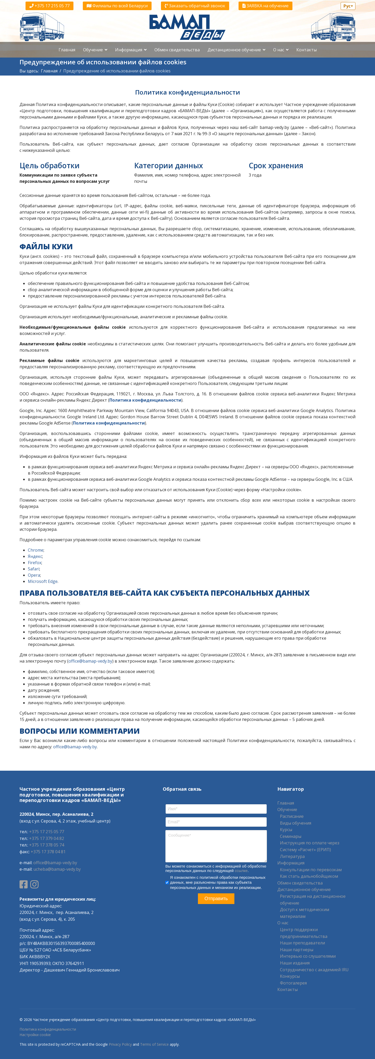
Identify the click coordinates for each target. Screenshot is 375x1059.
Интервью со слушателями (308, 956)
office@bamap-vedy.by (90, 661)
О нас (278, 50)
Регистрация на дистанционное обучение (313, 899)
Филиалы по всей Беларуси (117, 6)
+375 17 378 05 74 (46, 845)
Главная (67, 50)
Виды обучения (295, 823)
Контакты (306, 50)
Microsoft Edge (43, 581)
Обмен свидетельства (177, 50)
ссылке (241, 870)
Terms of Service (154, 1044)
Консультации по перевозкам (311, 870)
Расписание (292, 816)
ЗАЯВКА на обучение (265, 6)
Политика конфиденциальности (48, 1029)
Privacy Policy (120, 1044)
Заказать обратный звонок (195, 6)
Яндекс (35, 556)
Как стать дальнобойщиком (309, 876)
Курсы (286, 829)
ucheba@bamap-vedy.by (57, 869)
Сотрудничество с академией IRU (314, 970)
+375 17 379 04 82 (46, 838)
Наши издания (295, 963)
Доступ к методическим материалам (304, 913)
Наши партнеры (296, 949)
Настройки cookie (35, 1034)
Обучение (93, 50)
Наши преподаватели (302, 943)
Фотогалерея (293, 983)
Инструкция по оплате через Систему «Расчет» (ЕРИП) (309, 846)
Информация (128, 50)
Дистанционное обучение (234, 50)
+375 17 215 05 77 (49, 6)
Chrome (35, 550)
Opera (34, 575)
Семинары (290, 836)
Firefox (34, 562)
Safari (33, 569)
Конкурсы (290, 976)
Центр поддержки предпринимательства (303, 933)
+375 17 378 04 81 (48, 852)
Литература (292, 856)
